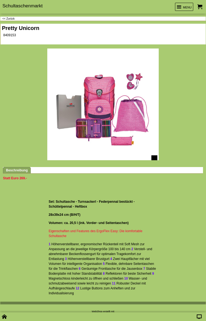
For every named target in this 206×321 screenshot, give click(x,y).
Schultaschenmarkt (22, 5)
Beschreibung (17, 170)
